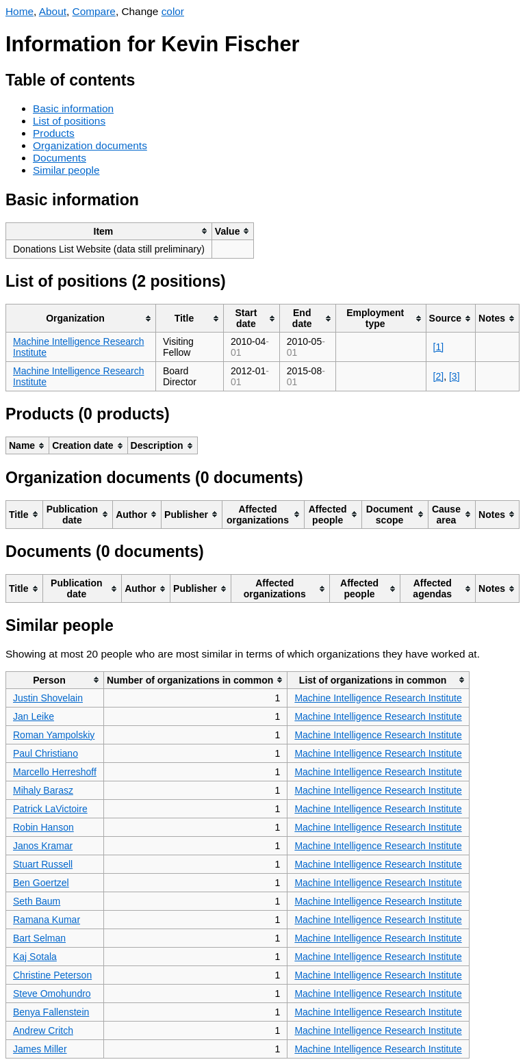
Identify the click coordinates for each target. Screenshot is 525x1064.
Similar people (66, 170)
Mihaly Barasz (43, 790)
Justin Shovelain (48, 697)
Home (19, 11)
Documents (59, 158)
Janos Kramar (43, 845)
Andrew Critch (43, 1030)
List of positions (69, 121)
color (173, 11)
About (52, 11)
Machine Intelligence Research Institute (377, 697)
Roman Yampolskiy (53, 734)
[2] (438, 376)
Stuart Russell (43, 864)
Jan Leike (33, 716)
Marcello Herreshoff (55, 771)
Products (54, 133)
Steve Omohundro (52, 993)
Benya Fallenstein (51, 1012)
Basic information (73, 108)
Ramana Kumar (46, 919)
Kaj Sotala (35, 956)
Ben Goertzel (41, 882)
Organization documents (90, 145)
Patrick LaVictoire (50, 808)
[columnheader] (109, 230)
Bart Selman (39, 938)
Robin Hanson (43, 827)
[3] (454, 376)
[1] (438, 346)
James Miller (40, 1048)
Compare (94, 11)
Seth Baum (36, 901)
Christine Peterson (52, 975)
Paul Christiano (45, 753)
